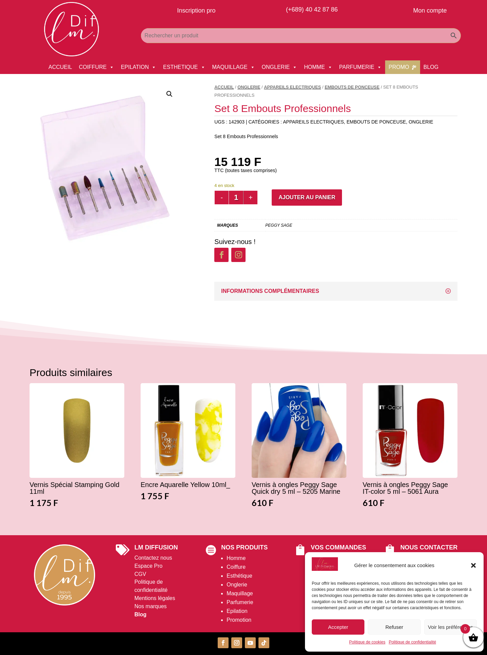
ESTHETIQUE (184, 67)
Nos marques (150, 606)
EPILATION (138, 67)
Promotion (239, 620)
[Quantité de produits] (236, 197)
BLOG (430, 67)
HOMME (318, 67)
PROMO (399, 67)
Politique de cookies (367, 642)
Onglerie (237, 584)
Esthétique (239, 576)
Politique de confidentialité (412, 642)
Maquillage (240, 593)
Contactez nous (153, 558)
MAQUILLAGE (233, 67)
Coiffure (236, 567)
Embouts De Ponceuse (352, 87)
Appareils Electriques (292, 87)
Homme (236, 558)
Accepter (338, 627)
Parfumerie (240, 602)
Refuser (394, 627)
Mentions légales (154, 598)
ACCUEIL (60, 67)
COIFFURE (96, 67)
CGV (140, 574)
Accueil (224, 87)
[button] (473, 565)
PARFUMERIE (360, 67)
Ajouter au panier (306, 197)
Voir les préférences (450, 627)
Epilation (237, 611)
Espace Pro (148, 566)
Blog (140, 614)
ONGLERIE (279, 67)
